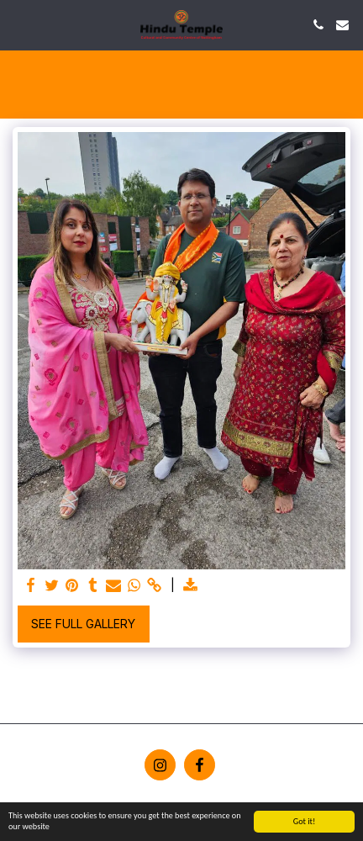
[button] (18, 24)
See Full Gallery (83, 623)
